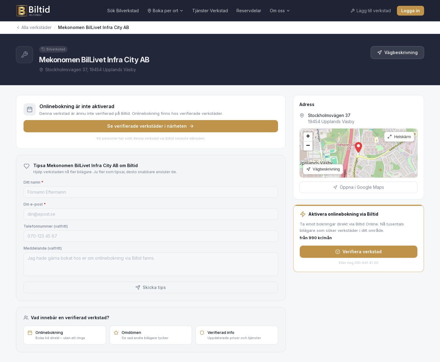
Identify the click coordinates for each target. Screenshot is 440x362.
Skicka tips (150, 287)
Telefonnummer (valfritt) (46, 226)
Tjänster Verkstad (210, 10)
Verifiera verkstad (358, 251)
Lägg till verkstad (370, 10)
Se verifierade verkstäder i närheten (150, 126)
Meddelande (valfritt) (43, 248)
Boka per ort (165, 10)
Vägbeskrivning (397, 52)
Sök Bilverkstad (123, 10)
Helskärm (399, 136)
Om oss (280, 10)
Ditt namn (33, 182)
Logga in (410, 10)
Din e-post (35, 204)
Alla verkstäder (34, 27)
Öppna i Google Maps (358, 187)
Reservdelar (249, 10)
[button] (358, 147)
